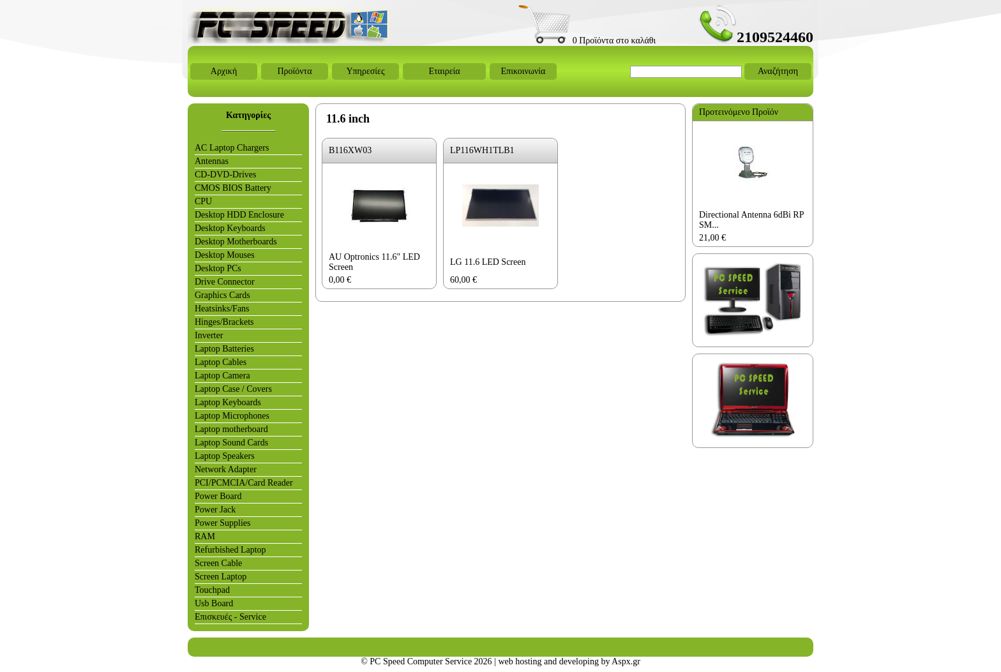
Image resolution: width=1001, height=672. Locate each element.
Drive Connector (225, 282)
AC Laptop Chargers (232, 148)
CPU (203, 201)
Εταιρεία (444, 71)
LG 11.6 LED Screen (487, 262)
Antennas (212, 161)
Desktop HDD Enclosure (239, 215)
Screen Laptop (220, 576)
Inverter (209, 335)
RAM (205, 536)
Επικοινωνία (523, 71)
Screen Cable (218, 563)
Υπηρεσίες (365, 71)
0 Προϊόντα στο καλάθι (587, 40)
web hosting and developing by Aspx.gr (569, 661)
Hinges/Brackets (224, 322)
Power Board (218, 496)
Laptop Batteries (224, 349)
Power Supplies (223, 523)
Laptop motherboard (231, 429)
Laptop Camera (222, 375)
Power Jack (215, 509)
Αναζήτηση (778, 71)
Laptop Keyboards (228, 402)
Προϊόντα (294, 71)
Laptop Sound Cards (231, 442)
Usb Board (214, 603)
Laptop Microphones (232, 416)
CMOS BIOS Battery (233, 188)
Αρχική (224, 71)
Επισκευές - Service (230, 617)
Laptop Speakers (225, 456)
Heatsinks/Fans (222, 308)
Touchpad (212, 590)
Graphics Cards (222, 295)
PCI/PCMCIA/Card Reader (244, 483)
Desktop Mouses (225, 255)
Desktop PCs (218, 268)
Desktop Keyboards (230, 228)
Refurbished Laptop (230, 550)
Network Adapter (226, 469)
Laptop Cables (220, 362)
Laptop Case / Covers (233, 389)
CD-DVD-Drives (225, 174)
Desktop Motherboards (236, 241)
